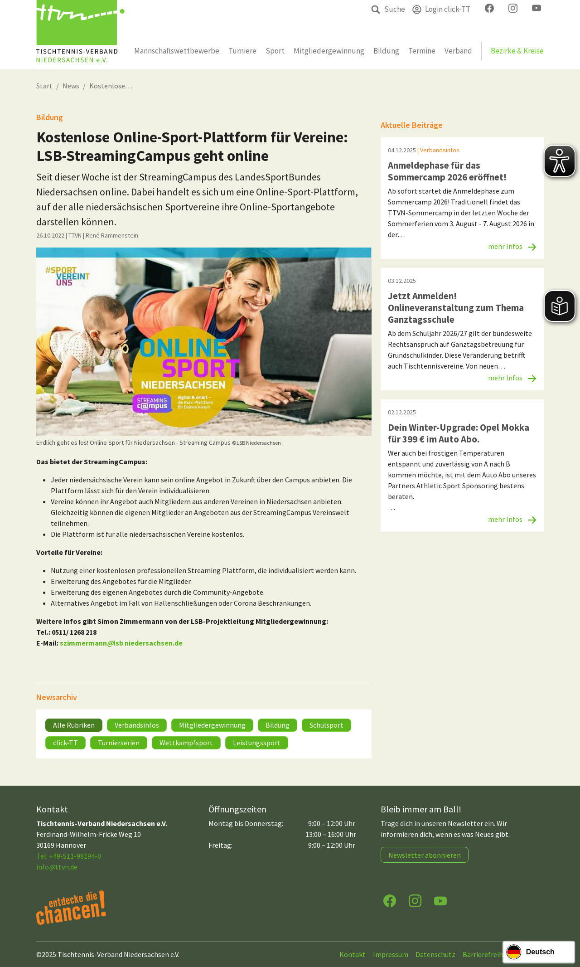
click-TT (65, 742)
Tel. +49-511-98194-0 (68, 855)
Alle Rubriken (74, 724)
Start (44, 85)
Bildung (278, 724)
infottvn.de (56, 866)
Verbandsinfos (137, 724)
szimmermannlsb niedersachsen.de (121, 642)
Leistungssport (256, 742)
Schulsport (326, 724)
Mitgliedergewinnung (212, 724)
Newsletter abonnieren (424, 855)
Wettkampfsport (186, 742)
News (71, 85)
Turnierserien (119, 742)
